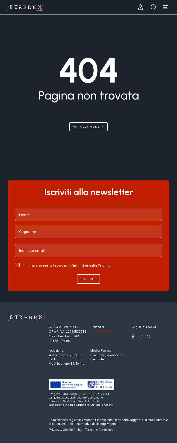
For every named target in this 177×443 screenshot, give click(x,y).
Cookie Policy (72, 429)
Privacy (54, 429)
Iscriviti (89, 279)
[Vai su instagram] (142, 336)
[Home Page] (25, 7)
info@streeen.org (102, 331)
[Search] (153, 7)
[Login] (140, 7)
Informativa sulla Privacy (89, 265)
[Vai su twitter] (149, 336)
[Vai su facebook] (134, 336)
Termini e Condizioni (99, 429)
